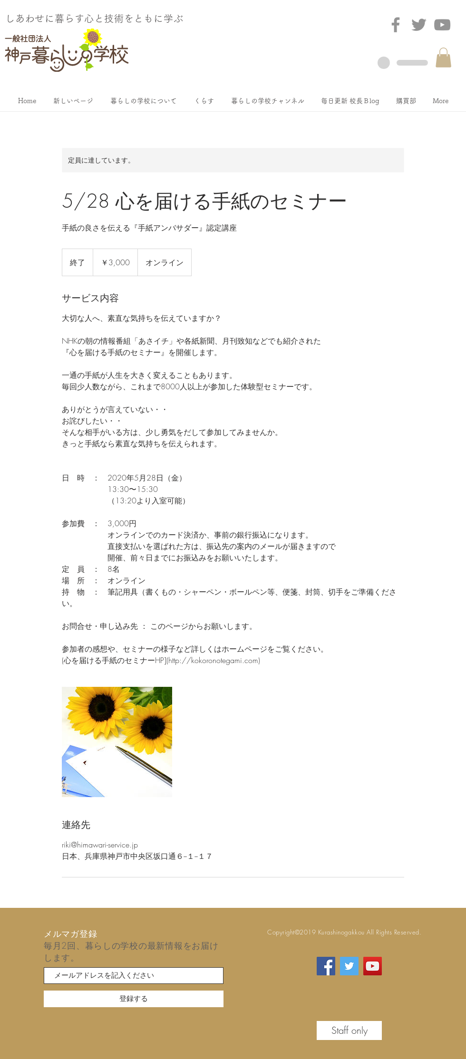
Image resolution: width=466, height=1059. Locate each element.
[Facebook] (396, 25)
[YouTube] (372, 966)
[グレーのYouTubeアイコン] (442, 25)
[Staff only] (349, 1030)
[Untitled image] (117, 742)
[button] (443, 57)
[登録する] (133, 999)
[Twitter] (419, 25)
